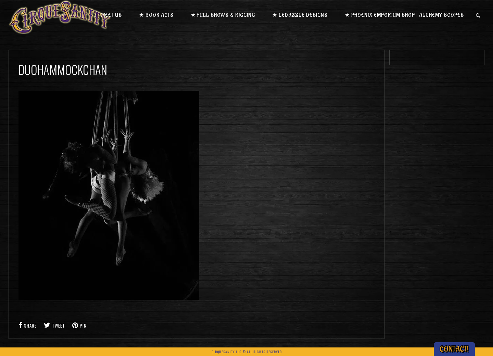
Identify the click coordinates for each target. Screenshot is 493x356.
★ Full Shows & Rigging (223, 15)
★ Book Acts (156, 15)
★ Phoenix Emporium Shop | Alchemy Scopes (404, 15)
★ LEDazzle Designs (300, 15)
